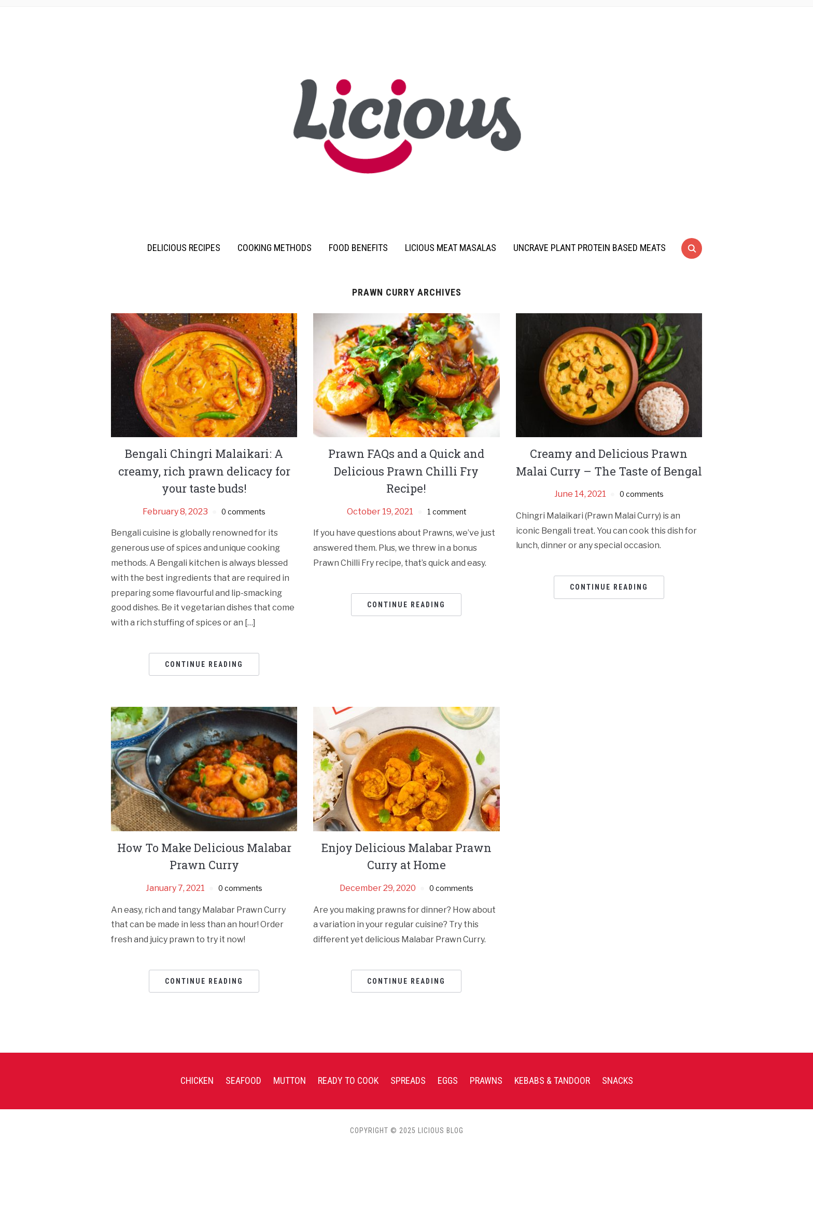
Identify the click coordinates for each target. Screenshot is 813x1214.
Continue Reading (204, 664)
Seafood (243, 1080)
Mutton (289, 1080)
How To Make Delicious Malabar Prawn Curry (204, 856)
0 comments (243, 512)
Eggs (448, 1080)
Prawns (486, 1080)
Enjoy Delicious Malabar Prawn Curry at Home (406, 856)
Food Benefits (358, 247)
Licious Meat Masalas (450, 247)
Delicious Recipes (183, 247)
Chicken (197, 1080)
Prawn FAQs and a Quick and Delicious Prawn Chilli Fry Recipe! (406, 470)
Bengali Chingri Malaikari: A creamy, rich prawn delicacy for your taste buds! (204, 470)
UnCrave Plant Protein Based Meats (589, 247)
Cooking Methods (274, 247)
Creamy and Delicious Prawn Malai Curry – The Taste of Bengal (609, 470)
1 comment (447, 512)
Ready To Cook (348, 1080)
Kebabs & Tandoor (552, 1080)
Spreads (408, 1080)
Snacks (617, 1080)
